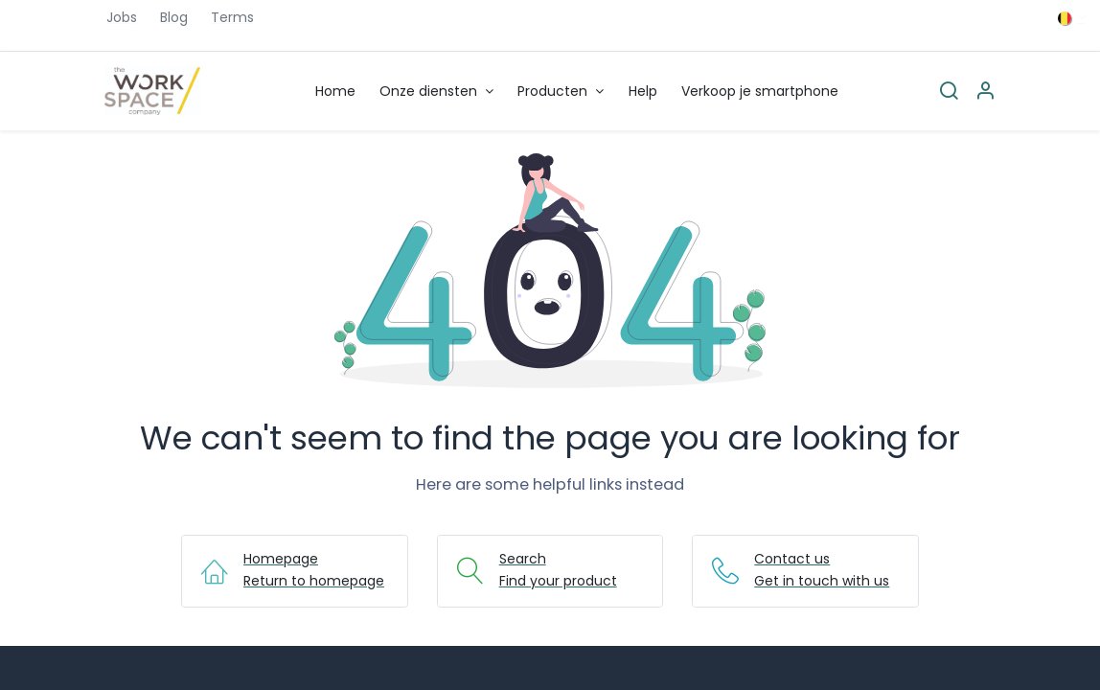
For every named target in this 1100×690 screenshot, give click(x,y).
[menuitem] (335, 91)
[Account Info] (985, 92)
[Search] (948, 92)
